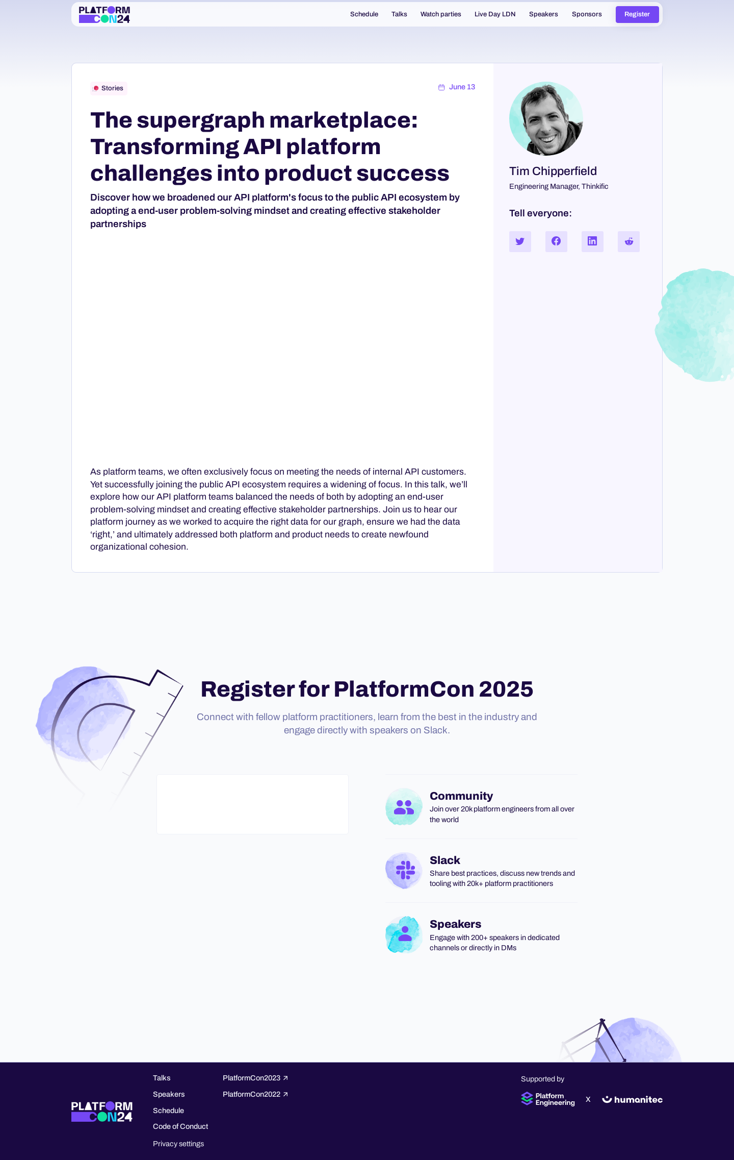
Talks (162, 1078)
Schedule (168, 1110)
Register (637, 14)
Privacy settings (178, 1144)
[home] (104, 14)
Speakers (169, 1094)
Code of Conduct (180, 1126)
